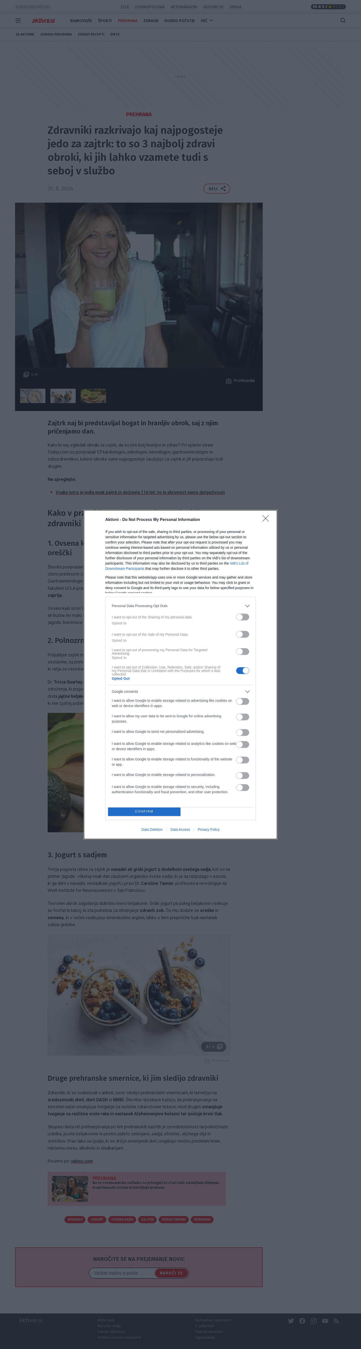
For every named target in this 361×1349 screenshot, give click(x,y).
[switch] (242, 617)
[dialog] (180, 674)
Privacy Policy (209, 830)
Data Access (180, 830)
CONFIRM (144, 812)
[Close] (267, 520)
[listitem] (180, 606)
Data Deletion (152, 830)
